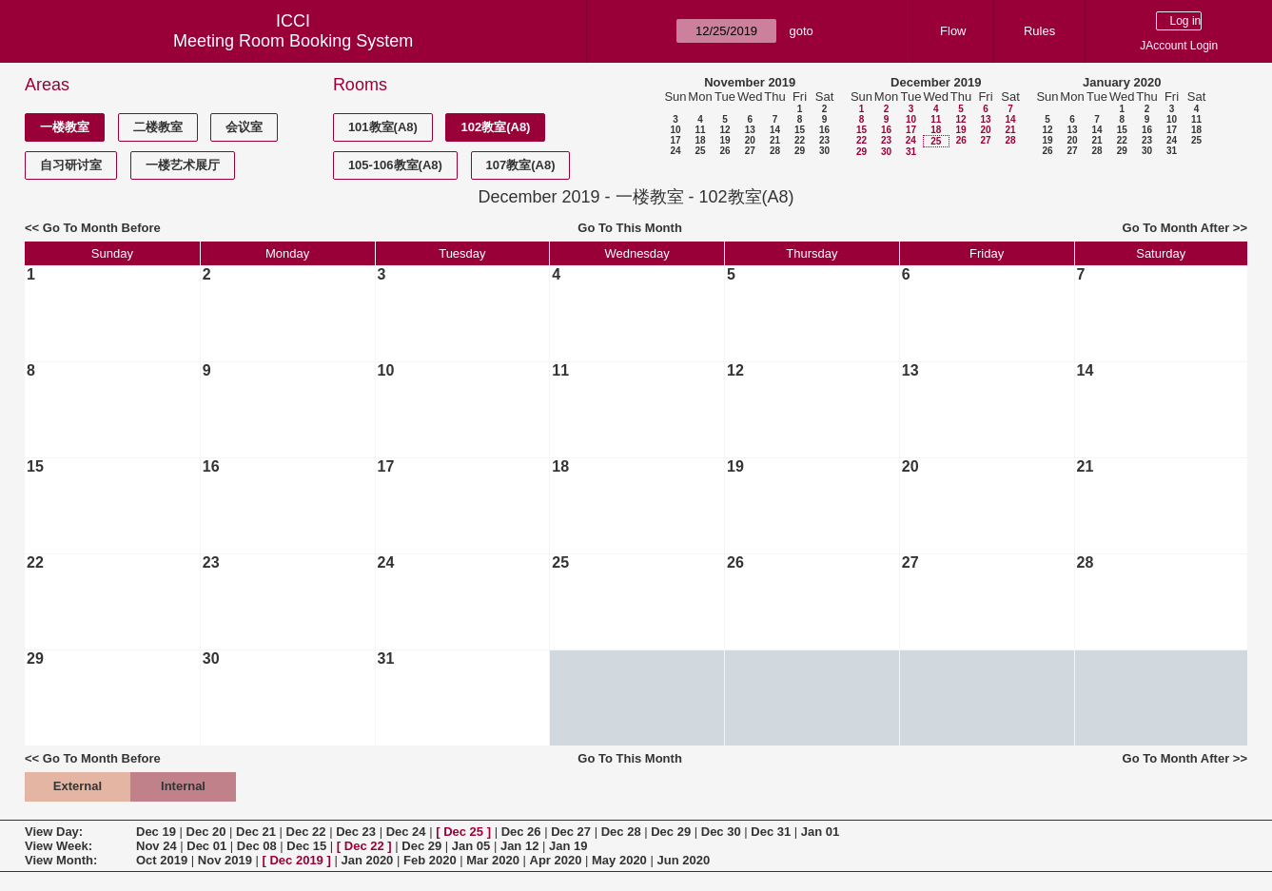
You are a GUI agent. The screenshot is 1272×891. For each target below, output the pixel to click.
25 (700, 150)
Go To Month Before (102, 228)
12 (724, 130)
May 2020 (619, 860)
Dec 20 (206, 831)
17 (675, 140)
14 (775, 130)
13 (750, 130)
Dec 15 (306, 846)
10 (675, 130)
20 (750, 140)
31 (911, 151)
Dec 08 (257, 846)
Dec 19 (156, 831)
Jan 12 (519, 846)
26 (724, 150)
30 (824, 150)
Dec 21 (256, 831)
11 (700, 130)
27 (750, 150)
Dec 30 (721, 831)
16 (824, 130)
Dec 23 (356, 831)
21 (775, 140)
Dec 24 (406, 831)
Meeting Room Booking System (293, 40)
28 (775, 150)
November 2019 (749, 82)
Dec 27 (571, 831)
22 (799, 140)
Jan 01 (820, 831)
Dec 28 (621, 831)
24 (675, 150)
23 (824, 140)
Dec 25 (463, 831)
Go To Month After (1176, 228)
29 (799, 150)
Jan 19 (568, 846)
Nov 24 (156, 846)
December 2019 (935, 82)
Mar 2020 (492, 860)
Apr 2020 (556, 860)
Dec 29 (671, 831)
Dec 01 (206, 846)
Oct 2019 (161, 860)
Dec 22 (306, 831)
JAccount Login (1179, 45)
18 (700, 140)
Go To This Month (629, 228)
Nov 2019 (225, 860)
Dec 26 (521, 831)
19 (724, 140)
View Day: (54, 831)
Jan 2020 (367, 860)
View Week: (58, 846)
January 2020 (1122, 82)
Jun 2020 (683, 860)
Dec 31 (771, 831)
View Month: (61, 860)
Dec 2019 (296, 860)
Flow (953, 31)
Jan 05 (471, 846)
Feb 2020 (430, 860)
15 (799, 130)
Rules (1039, 31)
